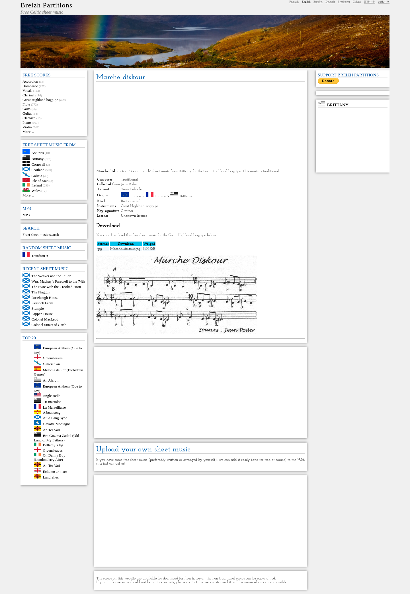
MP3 (26, 215)
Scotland (38, 170)
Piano (26, 122)
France (160, 196)
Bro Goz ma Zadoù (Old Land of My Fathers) (56, 437)
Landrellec (51, 477)
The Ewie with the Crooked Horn (56, 287)
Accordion (30, 81)
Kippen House (42, 314)
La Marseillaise (54, 407)
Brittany (38, 158)
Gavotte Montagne (57, 424)
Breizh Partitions (46, 5)
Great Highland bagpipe (40, 100)
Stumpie (38, 308)
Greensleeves (53, 358)
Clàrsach (28, 118)
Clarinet (28, 95)
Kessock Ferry (42, 303)
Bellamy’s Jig (53, 445)
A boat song (52, 412)
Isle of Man (40, 180)
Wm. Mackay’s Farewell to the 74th (58, 281)
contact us (116, 463)
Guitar (27, 113)
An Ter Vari (51, 429)
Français (294, 1)
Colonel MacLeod (45, 319)
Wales (36, 190)
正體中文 (369, 1)
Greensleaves (53, 450)
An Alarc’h (51, 380)
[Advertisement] (200, 126)
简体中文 (384, 1)
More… (28, 131)
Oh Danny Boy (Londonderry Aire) (49, 457)
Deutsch (330, 1)
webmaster (212, 582)
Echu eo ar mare (55, 471)
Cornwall (38, 164)
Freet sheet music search (40, 234)
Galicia (37, 176)
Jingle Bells (51, 396)
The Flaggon (41, 292)
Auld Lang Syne (55, 418)
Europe (135, 196)
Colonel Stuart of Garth (49, 325)
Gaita (26, 109)
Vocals (27, 90)
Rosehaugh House (45, 297)
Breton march (131, 201)
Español (318, 1)
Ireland (37, 185)
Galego (357, 1)
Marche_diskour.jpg (125, 249)
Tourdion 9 (40, 255)
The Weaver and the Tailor (51, 276)
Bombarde (30, 86)
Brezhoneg (344, 1)
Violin (27, 127)
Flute (26, 104)
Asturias (38, 153)
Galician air (51, 364)
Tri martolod (52, 401)
